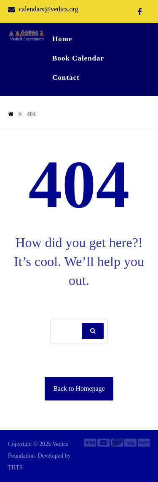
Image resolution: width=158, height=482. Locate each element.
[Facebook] (140, 11)
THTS (15, 467)
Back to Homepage (79, 388)
